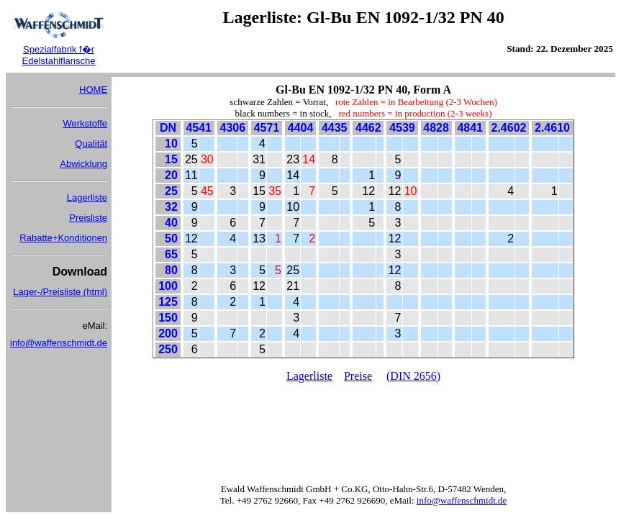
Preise (358, 376)
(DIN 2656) (413, 376)
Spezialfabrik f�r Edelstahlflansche (59, 55)
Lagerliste (87, 197)
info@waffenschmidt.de (58, 342)
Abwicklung (83, 163)
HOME (93, 89)
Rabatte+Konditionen (63, 237)
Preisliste (88, 217)
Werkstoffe (85, 123)
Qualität (91, 143)
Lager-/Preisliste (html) (60, 291)
